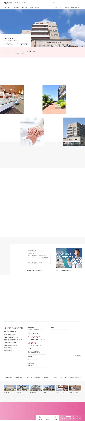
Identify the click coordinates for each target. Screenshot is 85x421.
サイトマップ (6, 407)
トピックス (60, 378)
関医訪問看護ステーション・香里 (11, 399)
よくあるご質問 (66, 378)
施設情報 (46, 378)
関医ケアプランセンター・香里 (27, 399)
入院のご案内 (19, 378)
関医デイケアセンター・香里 (41, 399)
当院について (29, 378)
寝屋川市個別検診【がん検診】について (30, 51)
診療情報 (38, 378)
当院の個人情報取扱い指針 (17, 407)
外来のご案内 (9, 378)
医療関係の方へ (78, 378)
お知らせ (56, 378)
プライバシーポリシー (29, 407)
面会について (25, 53)
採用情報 (72, 378)
